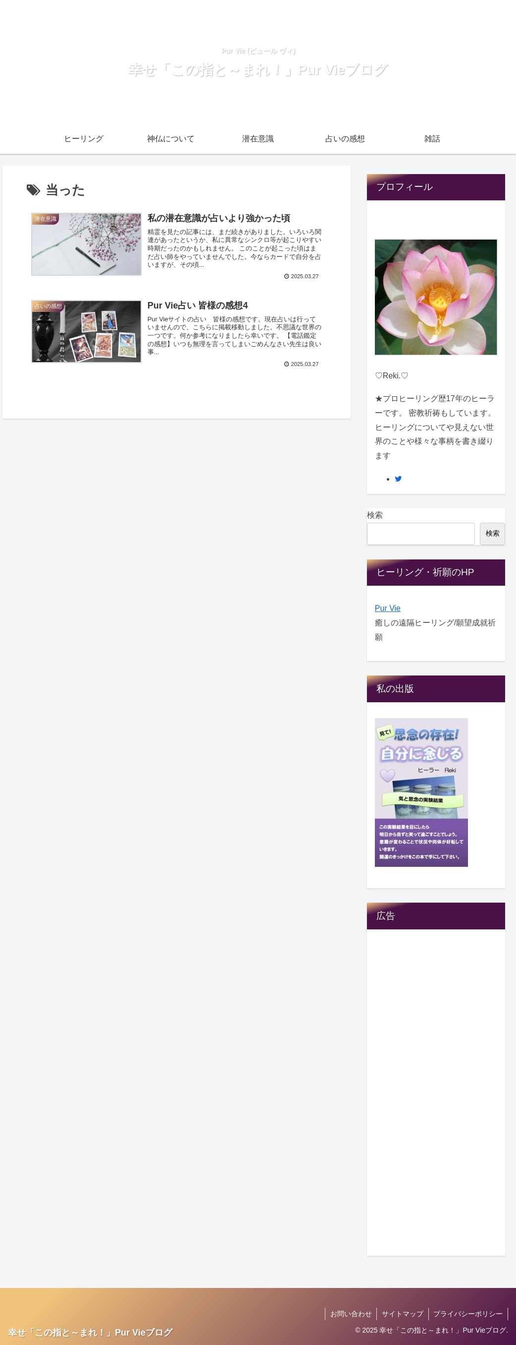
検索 (375, 515)
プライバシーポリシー (468, 1314)
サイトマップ (402, 1314)
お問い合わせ (350, 1314)
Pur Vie (388, 608)
